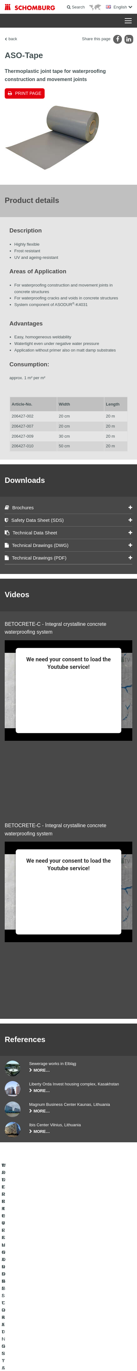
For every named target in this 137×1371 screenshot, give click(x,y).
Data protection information (109, 1349)
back (12, 38)
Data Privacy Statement (69, 1349)
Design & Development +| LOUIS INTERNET (68, 1359)
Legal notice (39, 1349)
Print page (28, 93)
